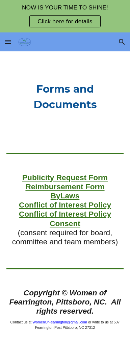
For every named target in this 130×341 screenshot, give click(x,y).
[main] (65, 96)
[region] (65, 16)
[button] (8, 41)
